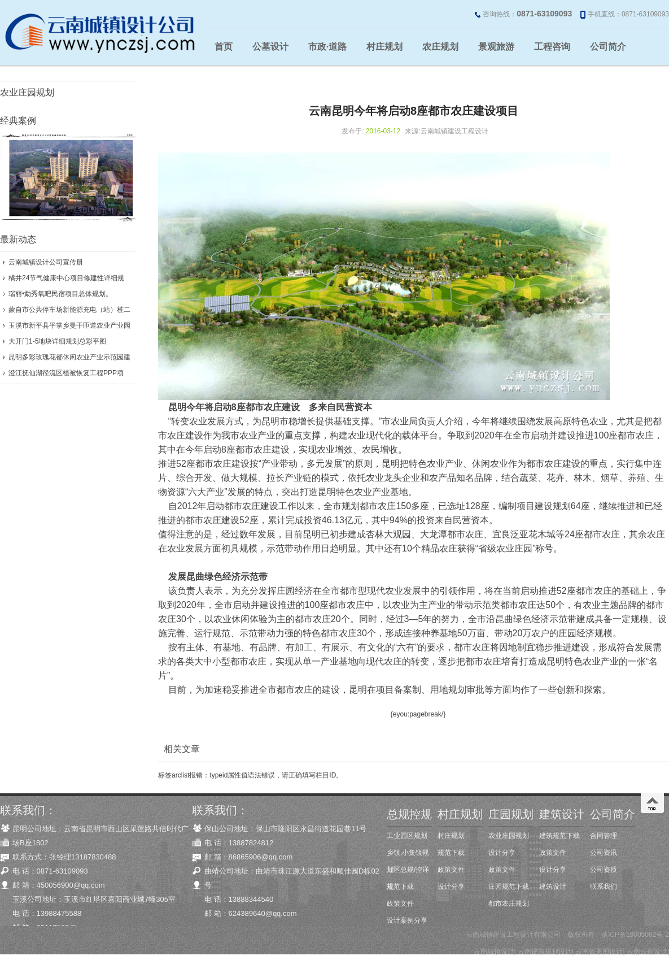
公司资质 (603, 870)
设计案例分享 (407, 920)
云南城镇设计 (494, 951)
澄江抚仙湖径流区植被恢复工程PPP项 (66, 373)
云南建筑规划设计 (545, 951)
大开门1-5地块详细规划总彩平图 (57, 341)
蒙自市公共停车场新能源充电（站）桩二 (69, 310)
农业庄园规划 (27, 92)
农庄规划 (440, 46)
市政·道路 (327, 46)
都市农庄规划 (508, 903)
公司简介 (608, 46)
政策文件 (400, 903)
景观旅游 (496, 46)
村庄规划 (384, 46)
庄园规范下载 (508, 887)
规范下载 (400, 887)
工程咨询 (552, 46)
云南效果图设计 (599, 951)
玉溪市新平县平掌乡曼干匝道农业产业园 (69, 325)
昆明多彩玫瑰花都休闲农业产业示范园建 (69, 357)
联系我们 (603, 887)
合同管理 (603, 836)
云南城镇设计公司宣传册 (45, 262)
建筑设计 (552, 887)
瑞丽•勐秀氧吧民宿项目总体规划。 (60, 294)
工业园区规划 (407, 836)
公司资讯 (603, 853)
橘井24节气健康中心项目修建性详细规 (66, 278)
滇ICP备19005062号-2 (635, 935)
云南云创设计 (647, 951)
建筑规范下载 (559, 836)
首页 (224, 46)
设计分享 (451, 887)
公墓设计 (270, 46)
